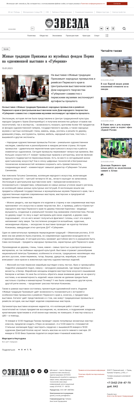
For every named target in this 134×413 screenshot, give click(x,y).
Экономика (57, 34)
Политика (31, 34)
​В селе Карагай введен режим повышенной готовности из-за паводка (115, 86)
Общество (44, 34)
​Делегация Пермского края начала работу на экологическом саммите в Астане (114, 173)
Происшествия (72, 34)
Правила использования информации (91, 369)
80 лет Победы (14, 12)
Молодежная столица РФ (32, 12)
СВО (47, 12)
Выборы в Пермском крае (62, 12)
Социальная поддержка (84, 12)
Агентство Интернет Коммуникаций (120, 395)
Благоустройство (119, 12)
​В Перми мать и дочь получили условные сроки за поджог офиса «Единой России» (115, 129)
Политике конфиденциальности (93, 4)
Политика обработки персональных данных (91, 374)
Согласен (117, 4)
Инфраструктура (102, 12)
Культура (86, 34)
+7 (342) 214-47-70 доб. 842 (119, 383)
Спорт (96, 34)
